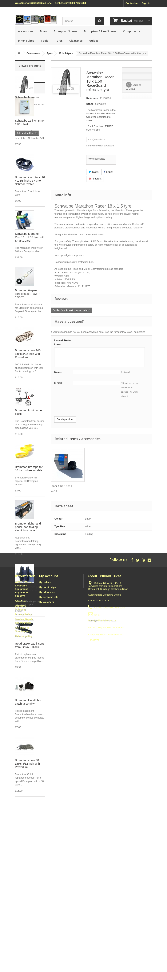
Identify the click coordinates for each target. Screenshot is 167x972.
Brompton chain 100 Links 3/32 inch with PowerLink (28, 389)
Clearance (75, 40)
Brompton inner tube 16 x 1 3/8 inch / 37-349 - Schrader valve (30, 216)
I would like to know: (62, 342)
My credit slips (47, 890)
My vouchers (46, 905)
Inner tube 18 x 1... (100, 486)
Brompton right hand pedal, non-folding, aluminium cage (28, 563)
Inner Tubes (26, 40)
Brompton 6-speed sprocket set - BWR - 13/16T (28, 329)
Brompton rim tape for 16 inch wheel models (29, 504)
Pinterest (95, 178)
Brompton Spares (65, 31)
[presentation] (83, 408)
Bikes (43, 31)
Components (131, 31)
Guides (93, 40)
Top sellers (26, 124)
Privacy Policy (23, 917)
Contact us (131, 3)
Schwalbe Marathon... (29, 97)
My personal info (48, 900)
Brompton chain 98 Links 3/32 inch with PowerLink (27, 799)
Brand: (90, 103)
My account (48, 879)
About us (20, 904)
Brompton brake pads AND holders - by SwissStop (28, 626)
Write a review (96, 158)
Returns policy (23, 939)
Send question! (65, 419)
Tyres (58, 40)
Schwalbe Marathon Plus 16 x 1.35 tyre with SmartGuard (30, 273)
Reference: (92, 98)
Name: (58, 372)
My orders (45, 885)
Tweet (93, 171)
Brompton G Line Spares (100, 31)
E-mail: (58, 383)
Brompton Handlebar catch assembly (28, 737)
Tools (44, 40)
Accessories (25, 31)
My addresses (47, 895)
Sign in (146, 3)
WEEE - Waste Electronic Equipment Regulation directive (23, 892)
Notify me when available (100, 145)
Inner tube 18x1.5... (63, 486)
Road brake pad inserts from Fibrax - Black (30, 681)
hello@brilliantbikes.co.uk (102, 923)
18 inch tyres (66, 53)
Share (108, 171)
